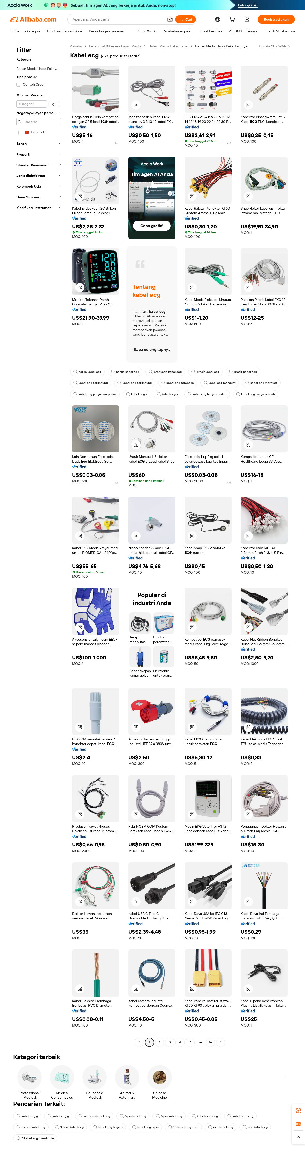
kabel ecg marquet (220, 383)
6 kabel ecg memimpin (35, 1138)
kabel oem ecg (205, 1116)
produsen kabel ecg (165, 372)
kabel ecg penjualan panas (94, 394)
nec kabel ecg (220, 1127)
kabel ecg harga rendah (207, 394)
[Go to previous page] (139, 1042)
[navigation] (38, 545)
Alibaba (76, 46)
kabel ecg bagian (108, 1127)
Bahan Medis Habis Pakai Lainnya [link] (221, 46)
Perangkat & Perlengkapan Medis (115, 46)
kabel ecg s (136, 394)
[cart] (233, 20)
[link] (298, 1110)
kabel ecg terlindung (90, 383)
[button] (170, 19)
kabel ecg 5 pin (145, 1127)
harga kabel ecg (87, 372)
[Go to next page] (220, 1042)
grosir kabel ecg (205, 372)
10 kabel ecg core (183, 1127)
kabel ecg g (27, 1116)
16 (210, 1042)
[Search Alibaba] (118, 19)
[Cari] (185, 19)
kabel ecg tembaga (177, 383)
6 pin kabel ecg (133, 1116)
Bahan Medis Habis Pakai (168, 46)
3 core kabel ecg (31, 1127)
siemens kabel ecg (94, 1116)
